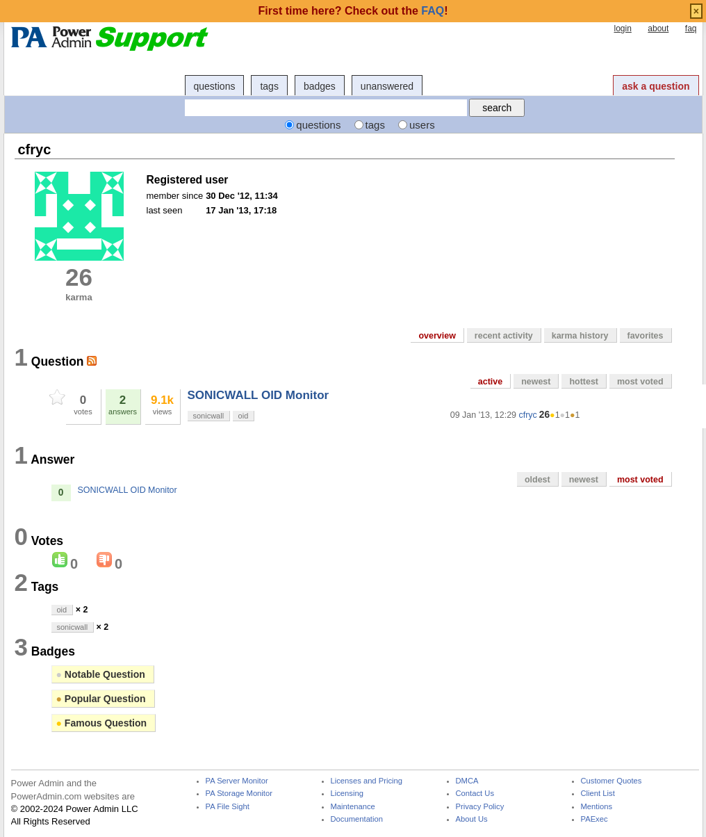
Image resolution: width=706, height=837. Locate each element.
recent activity (504, 336)
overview (436, 336)
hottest (583, 382)
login (622, 28)
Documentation (357, 819)
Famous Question (101, 723)
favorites (645, 336)
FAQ (432, 11)
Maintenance (353, 807)
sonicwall (208, 416)
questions (215, 86)
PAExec (594, 819)
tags (269, 86)
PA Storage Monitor (239, 793)
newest (535, 382)
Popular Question (101, 698)
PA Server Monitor (237, 781)
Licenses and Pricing (367, 781)
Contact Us (475, 793)
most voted (640, 382)
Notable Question (100, 674)
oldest (537, 480)
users (422, 125)
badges (320, 86)
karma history (580, 336)
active (490, 382)
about (658, 28)
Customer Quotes (611, 781)
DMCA (467, 781)
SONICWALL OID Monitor (258, 395)
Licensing (347, 793)
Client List (598, 793)
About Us (472, 819)
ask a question (655, 86)
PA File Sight (227, 807)
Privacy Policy (480, 807)
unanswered (387, 86)
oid (243, 416)
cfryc (528, 415)
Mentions (597, 807)
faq (691, 28)
